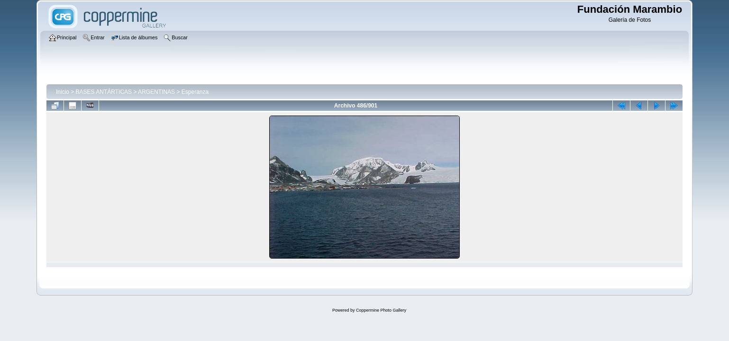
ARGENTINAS (156, 92)
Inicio (62, 92)
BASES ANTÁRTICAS (104, 92)
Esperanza (195, 92)
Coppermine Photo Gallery (381, 310)
